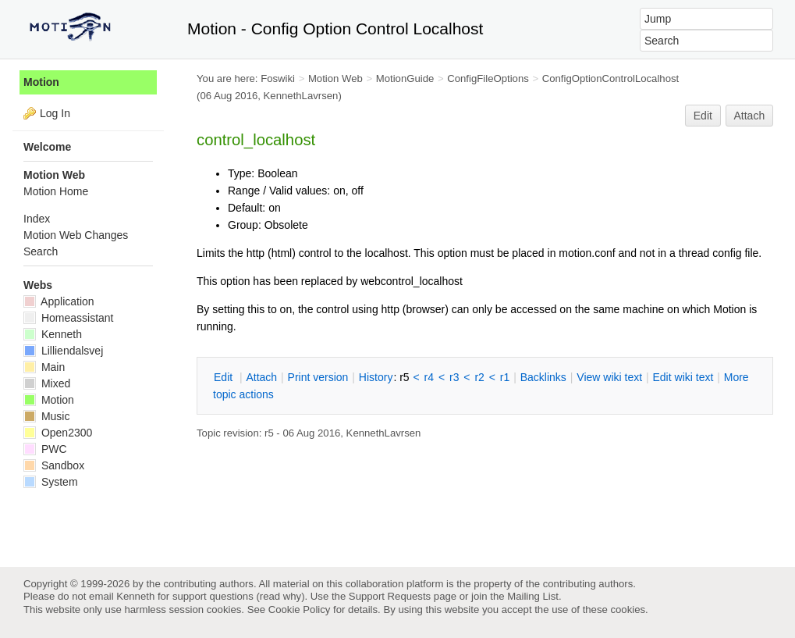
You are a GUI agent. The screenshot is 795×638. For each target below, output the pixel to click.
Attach (749, 115)
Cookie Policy (299, 609)
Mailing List (533, 596)
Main (44, 367)
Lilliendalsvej (63, 350)
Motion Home (55, 191)
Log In (55, 113)
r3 (454, 377)
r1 (504, 377)
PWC (45, 449)
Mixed (46, 383)
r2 (479, 377)
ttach (261, 377)
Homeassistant (68, 318)
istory (376, 377)
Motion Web (335, 78)
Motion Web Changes (75, 235)
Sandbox (53, 465)
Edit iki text (683, 377)
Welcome (47, 147)
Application (58, 301)
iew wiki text (609, 377)
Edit (703, 115)
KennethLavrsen (301, 96)
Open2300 (57, 432)
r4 (429, 377)
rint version (318, 377)
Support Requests (390, 596)
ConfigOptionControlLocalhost (611, 78)
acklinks (543, 377)
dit (225, 377)
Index (36, 218)
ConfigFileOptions (488, 78)
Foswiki (278, 78)
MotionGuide (405, 78)
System (50, 482)
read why (280, 596)
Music (46, 416)
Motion (41, 82)
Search (40, 251)
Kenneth (52, 334)
